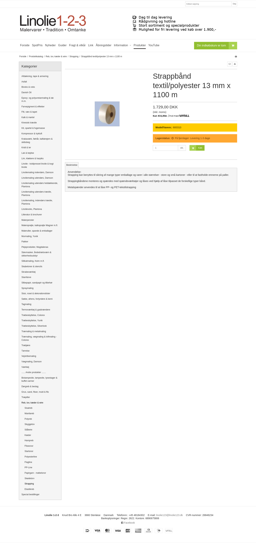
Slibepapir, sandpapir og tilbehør (36, 282)
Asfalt (24, 81)
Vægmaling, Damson (31, 361)
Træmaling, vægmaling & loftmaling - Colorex (39, 338)
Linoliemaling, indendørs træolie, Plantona (37, 202)
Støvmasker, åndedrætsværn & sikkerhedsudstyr (36, 254)
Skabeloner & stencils (31, 266)
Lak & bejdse (27, 153)
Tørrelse (25, 351)
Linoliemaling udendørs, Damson (37, 178)
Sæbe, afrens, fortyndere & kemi (36, 299)
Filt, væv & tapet (29, 112)
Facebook (128, 522)
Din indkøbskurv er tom (217, 45)
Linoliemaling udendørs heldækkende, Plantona (39, 185)
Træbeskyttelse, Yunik (32, 320)
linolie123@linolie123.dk (169, 515)
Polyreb (28, 419)
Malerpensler (27, 220)
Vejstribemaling (28, 356)
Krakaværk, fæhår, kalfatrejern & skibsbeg (36, 140)
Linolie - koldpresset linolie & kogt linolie (37, 165)
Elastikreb (29, 489)
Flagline (28, 462)
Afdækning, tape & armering (34, 76)
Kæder (28, 435)
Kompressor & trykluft (31, 133)
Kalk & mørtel (28, 117)
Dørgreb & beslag (29, 386)
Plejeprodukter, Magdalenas (34, 247)
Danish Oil (26, 92)
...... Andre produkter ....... (33, 372)
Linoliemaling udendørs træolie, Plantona (36, 193)
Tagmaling (26, 304)
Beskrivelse (71, 165)
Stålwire (28, 429)
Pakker (24, 241)
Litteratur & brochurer (31, 214)
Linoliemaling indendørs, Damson (37, 172)
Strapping (29, 483)
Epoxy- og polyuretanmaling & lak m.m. (37, 99)
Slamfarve (26, 277)
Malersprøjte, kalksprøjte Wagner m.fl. (39, 225)
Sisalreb (28, 408)
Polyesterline (31, 456)
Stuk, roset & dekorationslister (35, 293)
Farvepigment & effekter (33, 106)
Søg (234, 4)
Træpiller (25, 397)
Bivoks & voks (28, 87)
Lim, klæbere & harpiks (32, 158)
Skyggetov (30, 424)
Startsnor (29, 451)
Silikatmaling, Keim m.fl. (32, 261)
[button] (229, 64)
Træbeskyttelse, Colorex (33, 315)
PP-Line (28, 467)
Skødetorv (30, 478)
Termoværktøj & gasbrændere (35, 309)
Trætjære (25, 345)
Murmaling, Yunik (29, 236)
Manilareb (29, 413)
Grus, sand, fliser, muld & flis (35, 392)
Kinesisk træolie (29, 122)
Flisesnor (29, 446)
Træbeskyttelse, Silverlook (34, 326)
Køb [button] (196, 148)
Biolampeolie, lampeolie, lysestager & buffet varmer (39, 379)
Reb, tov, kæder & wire (32, 402)
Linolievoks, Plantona (31, 209)
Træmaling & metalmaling (33, 331)
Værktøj (25, 367)
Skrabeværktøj (28, 272)
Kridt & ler (26, 147)
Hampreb (29, 440)
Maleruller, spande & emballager (36, 231)
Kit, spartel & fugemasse (33, 128)
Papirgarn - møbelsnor (35, 473)
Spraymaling (27, 288)
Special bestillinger (30, 494)
